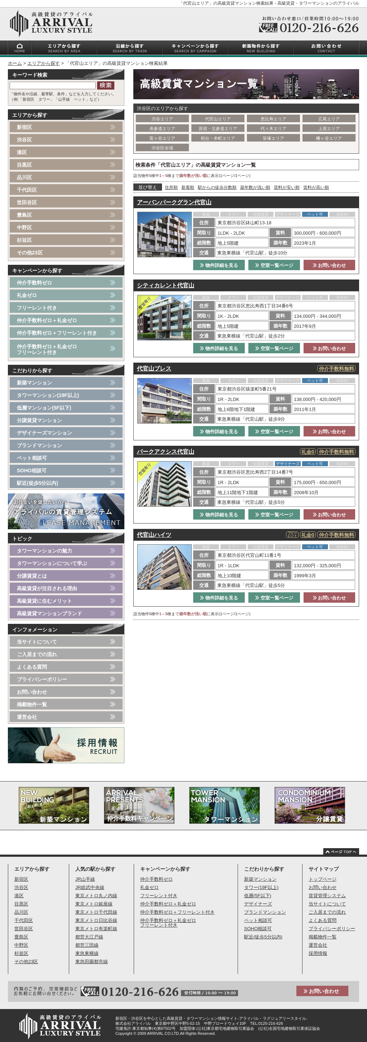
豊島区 (24, 215)
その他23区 (30, 252)
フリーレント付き (37, 308)
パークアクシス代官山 (165, 452)
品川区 (24, 177)
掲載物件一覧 (32, 704)
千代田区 (27, 190)
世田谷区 (27, 202)
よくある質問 (32, 667)
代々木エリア (273, 128)
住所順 (171, 187)
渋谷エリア (162, 118)
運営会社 (27, 717)
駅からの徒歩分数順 (217, 187)
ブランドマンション (39, 445)
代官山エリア (218, 118)
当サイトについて (37, 642)
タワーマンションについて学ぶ (52, 563)
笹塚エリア (273, 138)
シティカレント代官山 (165, 285)
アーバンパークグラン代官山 (174, 202)
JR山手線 (85, 879)
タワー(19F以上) (261, 887)
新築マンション (34, 383)
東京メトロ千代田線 (96, 912)
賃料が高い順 (316, 187)
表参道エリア (162, 128)
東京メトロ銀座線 (94, 904)
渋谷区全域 (162, 147)
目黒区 (24, 165)
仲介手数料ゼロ (34, 283)
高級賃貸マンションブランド (49, 613)
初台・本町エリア (218, 138)
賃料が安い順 (287, 187)
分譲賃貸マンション (39, 420)
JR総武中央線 (89, 887)
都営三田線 (87, 945)
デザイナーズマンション (44, 433)
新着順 (187, 187)
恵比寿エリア (273, 118)
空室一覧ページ (274, 265)
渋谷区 (24, 140)
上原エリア (329, 128)
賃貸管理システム (327, 895)
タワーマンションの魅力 (44, 551)
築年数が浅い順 (255, 187)
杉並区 (24, 240)
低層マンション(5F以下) (44, 408)
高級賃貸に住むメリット (44, 601)
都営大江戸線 (89, 937)
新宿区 (24, 127)
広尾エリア (329, 118)
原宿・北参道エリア (218, 128)
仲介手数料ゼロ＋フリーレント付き (57, 333)
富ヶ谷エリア (162, 138)
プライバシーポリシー (42, 679)
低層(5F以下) (257, 895)
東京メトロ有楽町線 (96, 928)
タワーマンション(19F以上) (48, 395)
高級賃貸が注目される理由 (47, 588)
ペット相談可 (32, 458)
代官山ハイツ (154, 535)
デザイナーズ (258, 904)
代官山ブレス (154, 368)
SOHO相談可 (32, 470)
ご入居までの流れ (37, 654)
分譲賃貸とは (32, 576)
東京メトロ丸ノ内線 (96, 895)
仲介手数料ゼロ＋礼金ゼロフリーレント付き (47, 349)
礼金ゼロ (27, 295)
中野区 (24, 227)
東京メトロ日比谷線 (96, 920)
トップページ (323, 879)
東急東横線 (87, 953)
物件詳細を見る (219, 265)
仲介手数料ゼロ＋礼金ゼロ (47, 320)
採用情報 (318, 953)
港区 (22, 152)
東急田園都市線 (91, 961)
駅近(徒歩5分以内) (37, 483)
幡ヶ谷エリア (329, 138)
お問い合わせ (329, 265)
